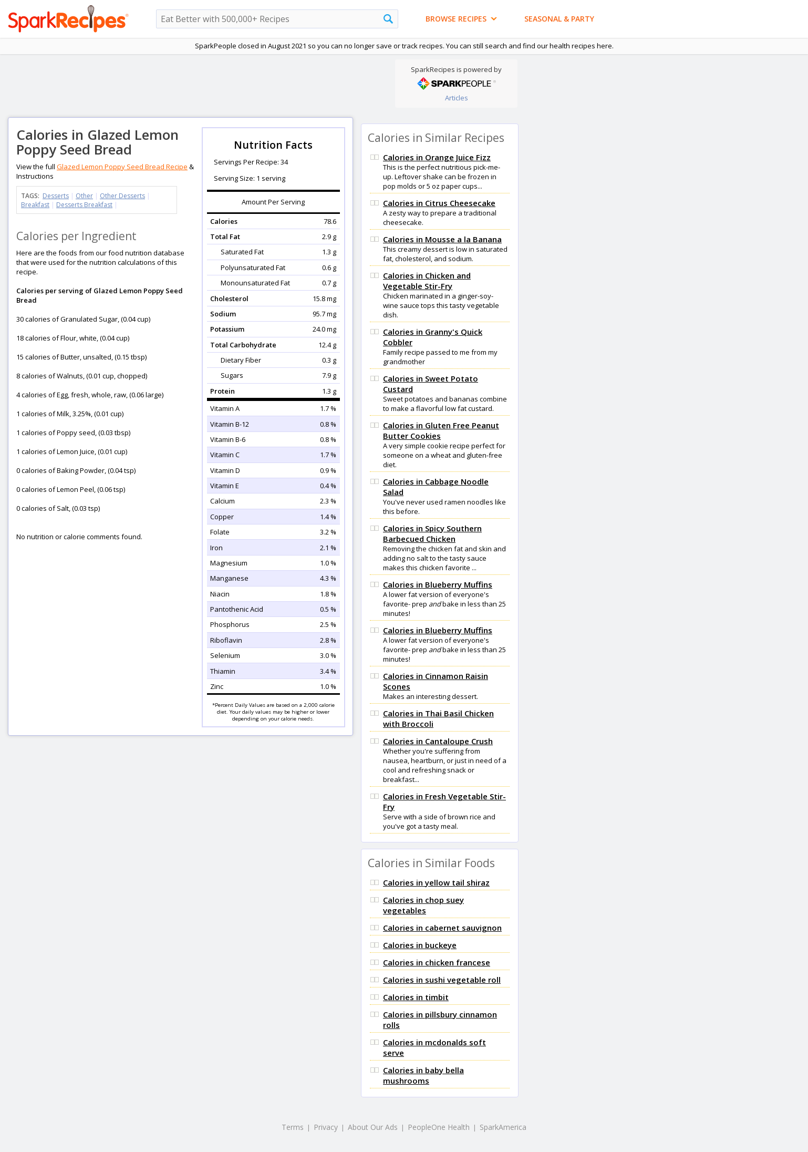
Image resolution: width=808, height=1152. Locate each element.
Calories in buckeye (420, 945)
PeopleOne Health (439, 1127)
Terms (293, 1127)
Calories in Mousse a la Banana (442, 239)
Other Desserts (122, 195)
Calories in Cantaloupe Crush (438, 741)
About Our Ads (373, 1127)
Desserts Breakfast (84, 204)
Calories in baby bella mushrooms (423, 1075)
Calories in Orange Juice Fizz (437, 157)
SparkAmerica (503, 1127)
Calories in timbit (416, 997)
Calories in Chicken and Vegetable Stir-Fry (427, 280)
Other (84, 195)
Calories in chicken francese (436, 962)
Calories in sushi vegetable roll (442, 979)
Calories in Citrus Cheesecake (439, 203)
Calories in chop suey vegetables (423, 905)
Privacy (326, 1127)
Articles (456, 97)
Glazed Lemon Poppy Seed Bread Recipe (122, 166)
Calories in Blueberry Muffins (437, 584)
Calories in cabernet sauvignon (442, 927)
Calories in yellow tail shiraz (436, 882)
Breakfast (35, 204)
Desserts (56, 195)
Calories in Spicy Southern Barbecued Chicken (432, 533)
